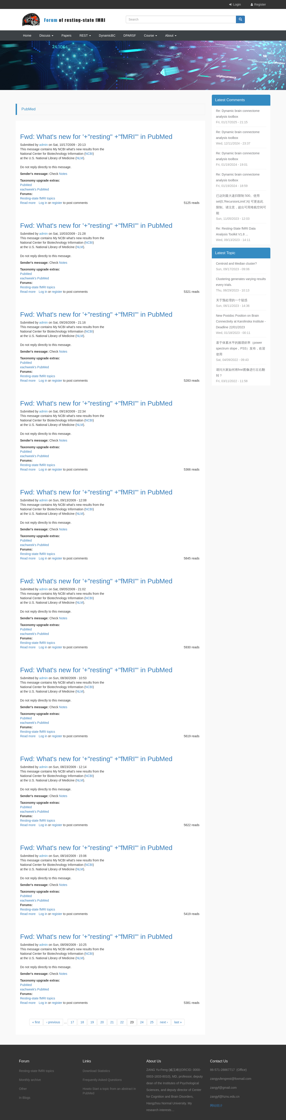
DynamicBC (107, 35)
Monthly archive (30, 1080)
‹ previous (53, 1022)
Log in (43, 203)
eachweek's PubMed (34, 189)
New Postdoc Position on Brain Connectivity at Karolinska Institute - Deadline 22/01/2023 (241, 321)
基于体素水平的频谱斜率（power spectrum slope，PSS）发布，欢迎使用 (240, 348)
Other (23, 1089)
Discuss (46, 35)
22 (122, 1022)
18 (82, 1022)
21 (112, 1022)
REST (85, 35)
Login (237, 4)
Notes (63, 174)
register (57, 203)
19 (92, 1022)
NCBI (89, 153)
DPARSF (130, 35)
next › (164, 1022)
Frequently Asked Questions (102, 1080)
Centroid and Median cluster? (236, 263)
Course (150, 35)
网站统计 (216, 1105)
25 (152, 1022)
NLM (79, 158)
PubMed (26, 185)
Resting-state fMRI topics (37, 198)
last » (178, 1022)
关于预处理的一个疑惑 (231, 300)
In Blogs (24, 1097)
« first (36, 1022)
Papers (66, 35)
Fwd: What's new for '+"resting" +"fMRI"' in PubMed (96, 136)
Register (260, 4)
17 (72, 1022)
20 (102, 1022)
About (170, 35)
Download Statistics (96, 1071)
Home (27, 35)
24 (142, 1022)
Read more (28, 203)
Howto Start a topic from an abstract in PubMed (109, 1091)
